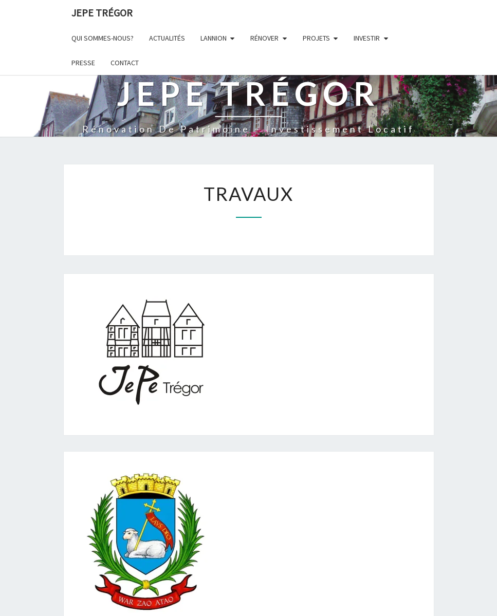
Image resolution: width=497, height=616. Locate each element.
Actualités (167, 38)
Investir (367, 38)
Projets (316, 38)
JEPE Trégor (102, 12)
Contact (125, 62)
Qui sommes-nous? (102, 38)
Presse (83, 62)
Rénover (264, 38)
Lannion (213, 38)
